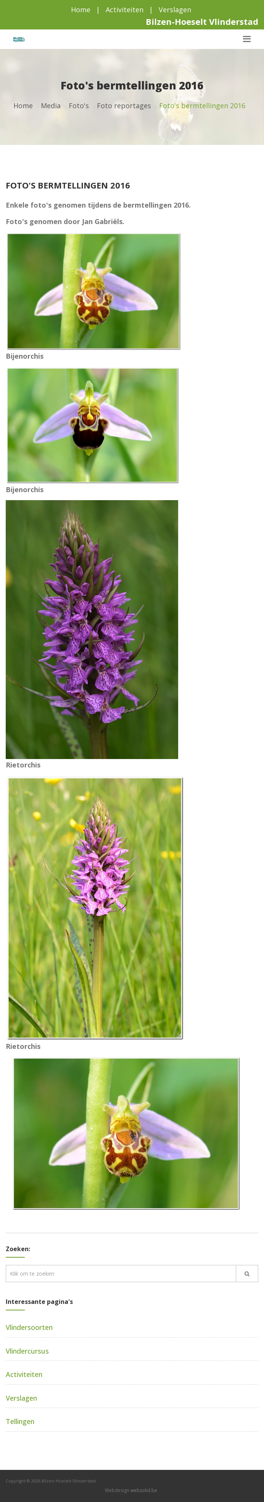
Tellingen (20, 1421)
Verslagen (175, 9)
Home (80, 9)
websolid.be (143, 1490)
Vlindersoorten (29, 1327)
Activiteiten (124, 9)
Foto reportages (124, 105)
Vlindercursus (27, 1351)
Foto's (79, 105)
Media (51, 105)
